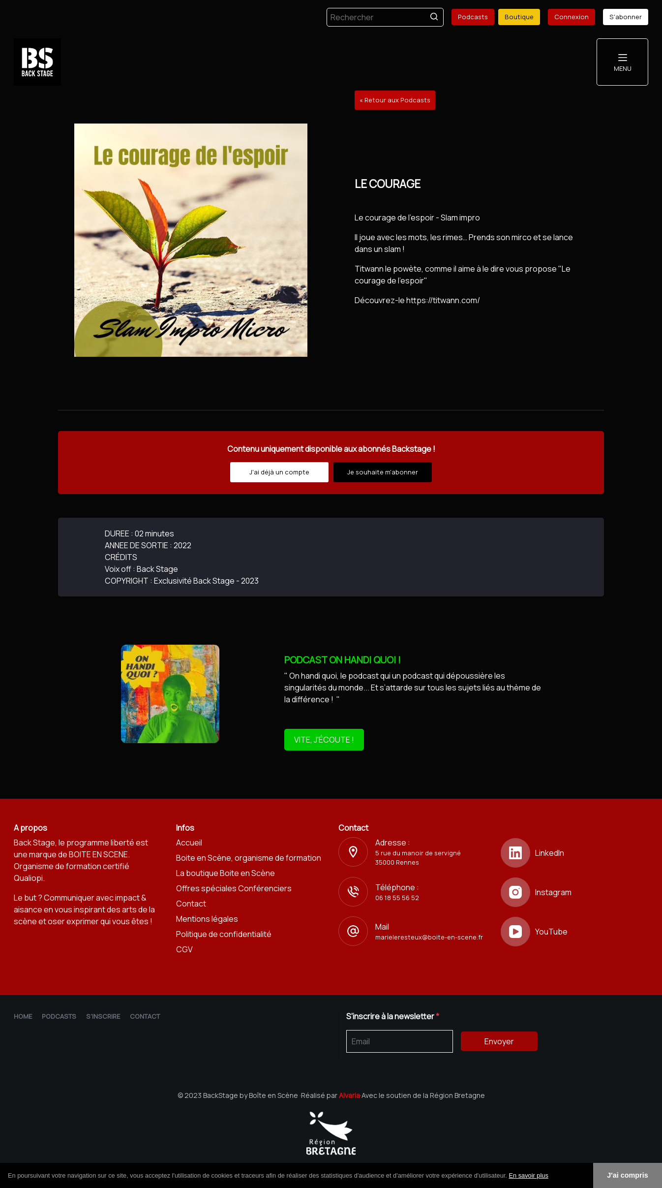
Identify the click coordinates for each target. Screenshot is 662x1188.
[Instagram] (574, 892)
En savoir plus (528, 1175)
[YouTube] (574, 931)
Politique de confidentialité (223, 934)
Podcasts (473, 16)
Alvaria (349, 1095)
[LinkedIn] (574, 853)
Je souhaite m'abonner (382, 472)
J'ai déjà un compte (279, 472)
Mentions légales (207, 918)
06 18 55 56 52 (397, 897)
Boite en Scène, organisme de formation (248, 857)
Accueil (189, 842)
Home (23, 1016)
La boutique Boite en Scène (225, 873)
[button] (551, 1176)
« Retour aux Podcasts (395, 99)
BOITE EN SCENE (98, 854)
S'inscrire (103, 1016)
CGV (184, 949)
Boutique (519, 16)
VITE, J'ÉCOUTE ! (324, 739)
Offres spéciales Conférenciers (234, 888)
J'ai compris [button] (627, 1175)
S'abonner (625, 16)
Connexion (571, 16)
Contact (191, 903)
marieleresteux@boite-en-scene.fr (429, 937)
